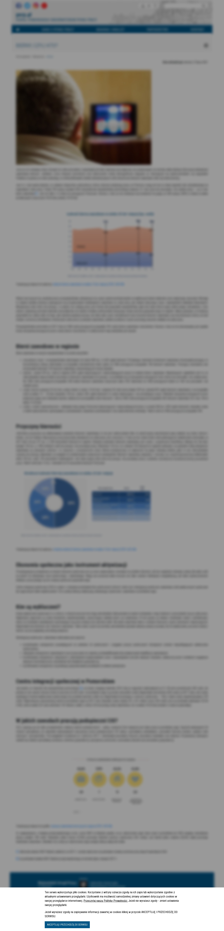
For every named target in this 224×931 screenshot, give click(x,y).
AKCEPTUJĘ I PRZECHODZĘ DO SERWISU (67, 924)
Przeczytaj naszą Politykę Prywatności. (105, 900)
